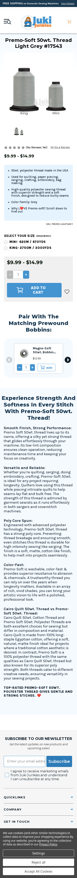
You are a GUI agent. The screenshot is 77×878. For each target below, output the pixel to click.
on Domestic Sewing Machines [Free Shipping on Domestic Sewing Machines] (38, 3)
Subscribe (59, 761)
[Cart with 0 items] (69, 22)
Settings (38, 853)
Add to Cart (31, 290)
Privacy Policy (48, 844)
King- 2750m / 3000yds (30, 248)
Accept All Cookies (39, 871)
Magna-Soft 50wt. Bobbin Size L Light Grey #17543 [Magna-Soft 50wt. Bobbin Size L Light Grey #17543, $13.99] (45, 350)
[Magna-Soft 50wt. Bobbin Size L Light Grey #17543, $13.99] (24, 353)
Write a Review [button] (60, 147)
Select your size (27, 236)
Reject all (38, 862)
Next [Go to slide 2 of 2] (68, 360)
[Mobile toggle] (7, 22)
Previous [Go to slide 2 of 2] (9, 360)
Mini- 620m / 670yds (27, 242)
